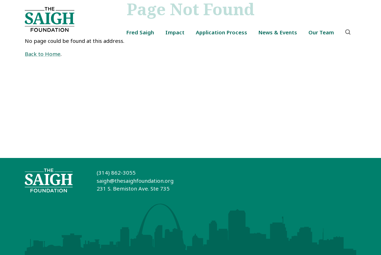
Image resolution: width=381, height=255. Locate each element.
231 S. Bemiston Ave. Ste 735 (133, 188)
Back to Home (43, 53)
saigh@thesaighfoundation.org (135, 180)
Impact (174, 32)
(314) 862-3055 (116, 172)
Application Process (221, 32)
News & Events (277, 32)
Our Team (321, 32)
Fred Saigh (140, 32)
